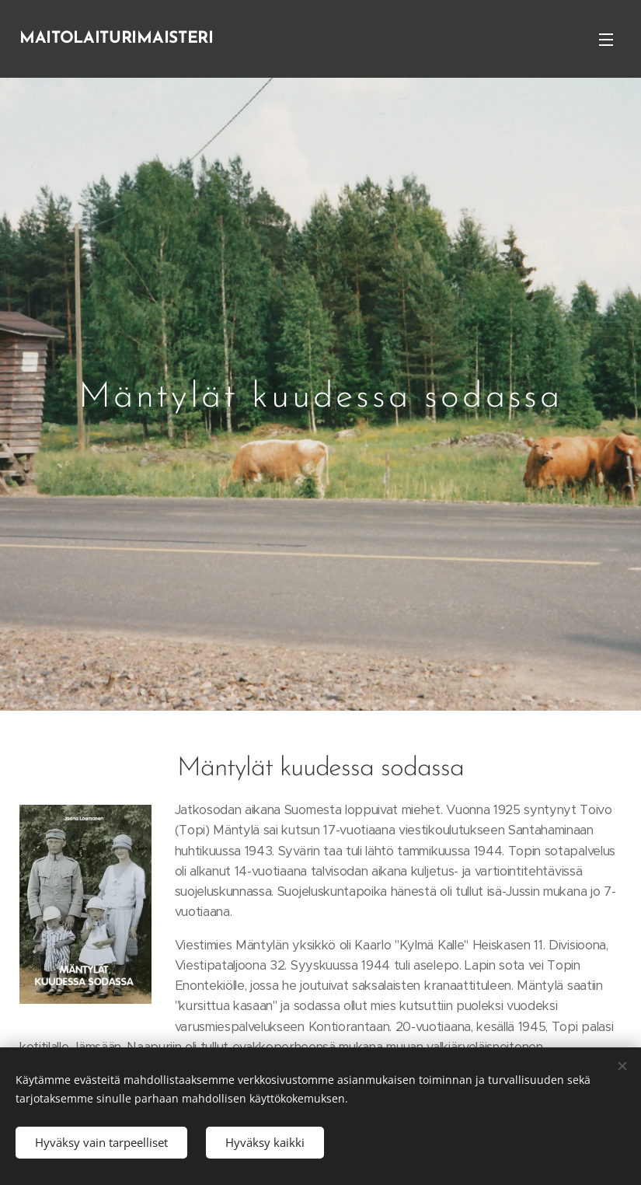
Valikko (606, 39)
